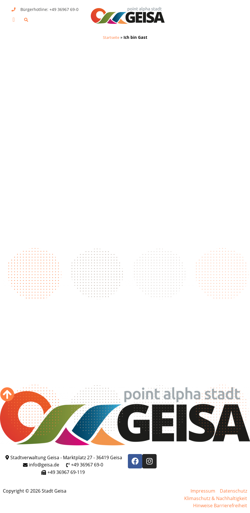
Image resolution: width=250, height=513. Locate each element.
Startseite (111, 37)
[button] (13, 19)
